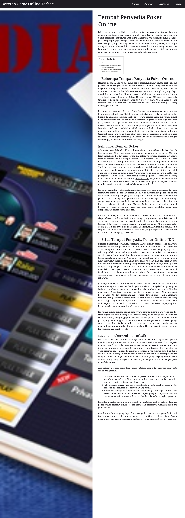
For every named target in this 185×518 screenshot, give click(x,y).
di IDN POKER (142, 179)
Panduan (148, 4)
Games (135, 4)
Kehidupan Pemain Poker (109, 67)
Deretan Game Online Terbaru (28, 4)
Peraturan (164, 4)
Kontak (178, 4)
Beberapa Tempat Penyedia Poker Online (111, 65)
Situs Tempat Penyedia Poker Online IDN (111, 69)
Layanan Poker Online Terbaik (110, 72)
